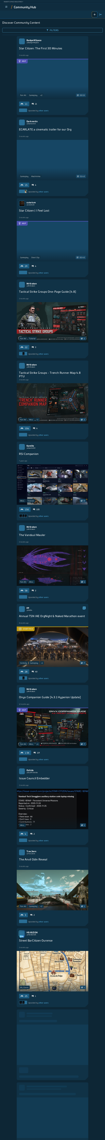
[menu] (6, 7)
